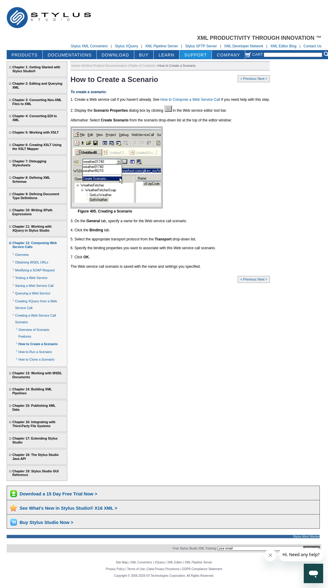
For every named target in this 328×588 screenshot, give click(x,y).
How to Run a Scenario (35, 352)
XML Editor (174, 562)
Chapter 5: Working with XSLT (35, 132)
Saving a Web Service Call (34, 285)
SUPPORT (195, 55)
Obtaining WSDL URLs (32, 262)
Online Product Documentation (105, 65)
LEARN (166, 55)
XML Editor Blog (283, 46)
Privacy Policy (115, 569)
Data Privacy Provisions (163, 569)
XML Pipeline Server (161, 46)
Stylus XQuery (126, 46)
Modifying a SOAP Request (35, 270)
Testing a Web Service (31, 278)
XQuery (160, 562)
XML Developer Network (243, 46)
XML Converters (141, 562)
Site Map (122, 562)
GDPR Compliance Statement (202, 569)
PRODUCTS (25, 55)
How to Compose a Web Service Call (190, 99)
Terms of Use (136, 569)
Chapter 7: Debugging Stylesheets (29, 163)
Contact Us (312, 46)
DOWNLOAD (115, 55)
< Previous (248, 78)
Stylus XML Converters (89, 46)
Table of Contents (143, 65)
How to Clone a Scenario (36, 359)
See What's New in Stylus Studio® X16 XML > (68, 508)
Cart (254, 54)
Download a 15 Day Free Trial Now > (58, 493)
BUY (144, 55)
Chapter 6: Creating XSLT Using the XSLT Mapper (37, 147)
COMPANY (228, 55)
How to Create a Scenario (38, 344)
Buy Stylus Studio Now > (46, 522)
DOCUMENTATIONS (70, 55)
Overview (22, 255)
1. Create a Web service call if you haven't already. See (115, 99)
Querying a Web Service (32, 293)
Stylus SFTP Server (201, 46)
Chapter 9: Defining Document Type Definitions (35, 196)
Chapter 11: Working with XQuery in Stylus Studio (32, 228)
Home (75, 65)
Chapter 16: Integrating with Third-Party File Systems (33, 424)
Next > (262, 78)
